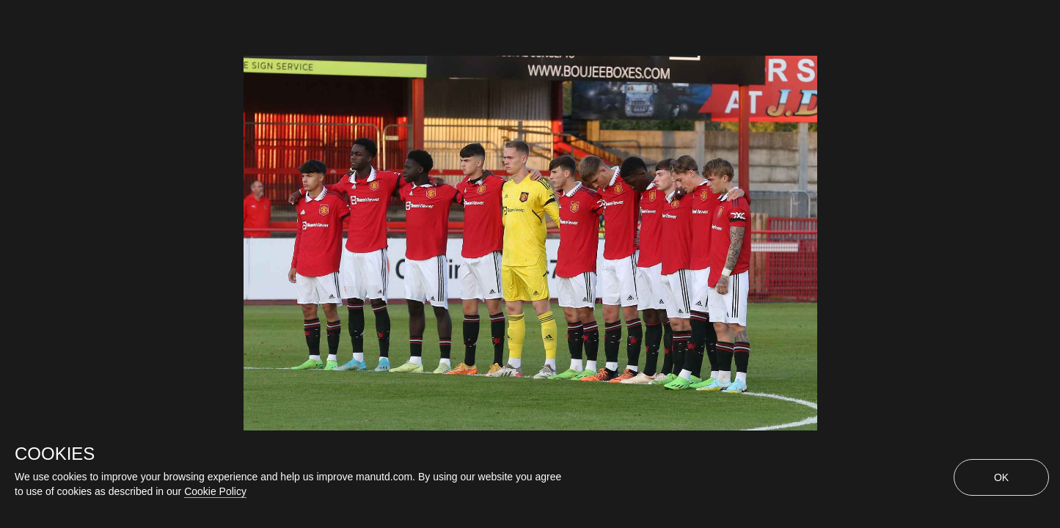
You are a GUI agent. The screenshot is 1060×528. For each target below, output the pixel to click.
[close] (1042, 14)
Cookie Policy (215, 491)
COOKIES (55, 454)
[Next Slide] (1047, 223)
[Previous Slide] (13, 223)
